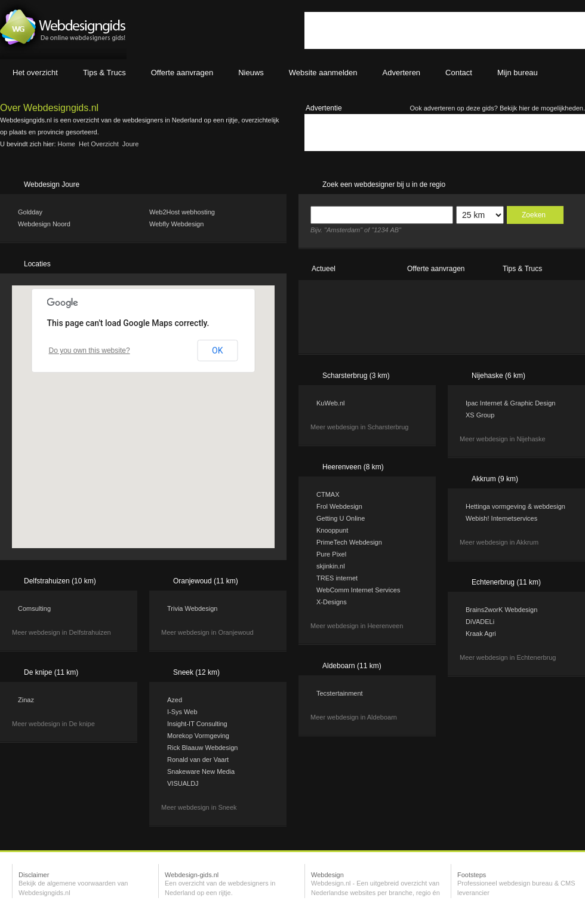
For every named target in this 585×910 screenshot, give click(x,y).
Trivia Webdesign (192, 608)
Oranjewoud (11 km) (205, 581)
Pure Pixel (331, 554)
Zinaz (26, 699)
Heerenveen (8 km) (353, 467)
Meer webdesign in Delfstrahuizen (61, 632)
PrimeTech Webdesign (349, 542)
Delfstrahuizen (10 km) (60, 581)
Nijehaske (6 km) (498, 375)
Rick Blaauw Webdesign (202, 747)
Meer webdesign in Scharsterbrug (359, 427)
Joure (130, 143)
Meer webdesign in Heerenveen (356, 625)
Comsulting (34, 608)
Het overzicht (99, 143)
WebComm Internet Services (358, 590)
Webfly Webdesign (176, 224)
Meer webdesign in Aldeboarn (353, 717)
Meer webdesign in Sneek (199, 807)
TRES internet (337, 578)
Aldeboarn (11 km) (351, 666)
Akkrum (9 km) (495, 479)
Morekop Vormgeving (198, 735)
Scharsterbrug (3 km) (356, 375)
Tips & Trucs (522, 269)
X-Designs (331, 601)
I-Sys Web (182, 711)
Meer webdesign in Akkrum (499, 542)
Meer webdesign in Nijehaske (503, 438)
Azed (174, 699)
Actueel (323, 269)
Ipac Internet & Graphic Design (510, 403)
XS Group (480, 415)
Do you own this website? (89, 350)
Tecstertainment (339, 693)
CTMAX (328, 494)
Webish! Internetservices (501, 518)
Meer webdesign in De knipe (53, 723)
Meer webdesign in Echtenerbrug (508, 657)
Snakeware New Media (201, 771)
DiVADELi (480, 621)
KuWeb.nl (330, 403)
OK (217, 350)
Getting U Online (340, 518)
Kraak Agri (481, 633)
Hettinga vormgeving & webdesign (515, 506)
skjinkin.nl (330, 566)
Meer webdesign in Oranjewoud (207, 632)
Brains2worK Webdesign (501, 609)
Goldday (30, 212)
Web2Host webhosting (182, 212)
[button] (159, 444)
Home (66, 143)
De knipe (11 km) (51, 672)
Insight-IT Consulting (197, 723)
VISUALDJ (183, 783)
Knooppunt (332, 530)
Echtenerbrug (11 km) (506, 582)
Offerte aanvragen (436, 269)
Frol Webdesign (339, 506)
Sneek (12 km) (196, 672)
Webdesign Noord (44, 224)
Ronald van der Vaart (198, 759)
